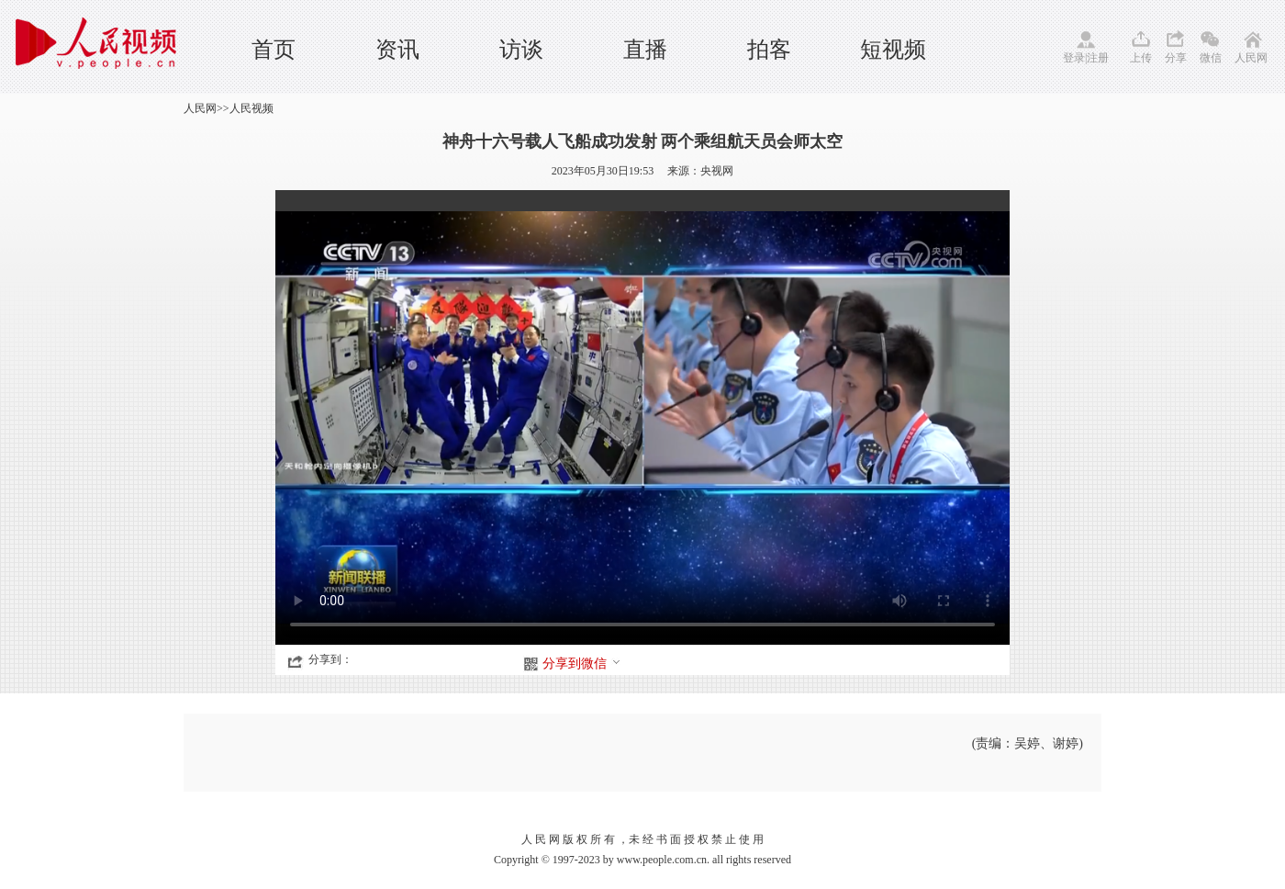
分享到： (330, 659)
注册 (1098, 57)
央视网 (716, 170)
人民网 (1251, 57)
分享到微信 (581, 663)
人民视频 (251, 108)
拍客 (769, 50)
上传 (1141, 57)
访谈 (521, 50)
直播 (645, 50)
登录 (1074, 57)
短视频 (893, 50)
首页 (273, 50)
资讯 (397, 50)
